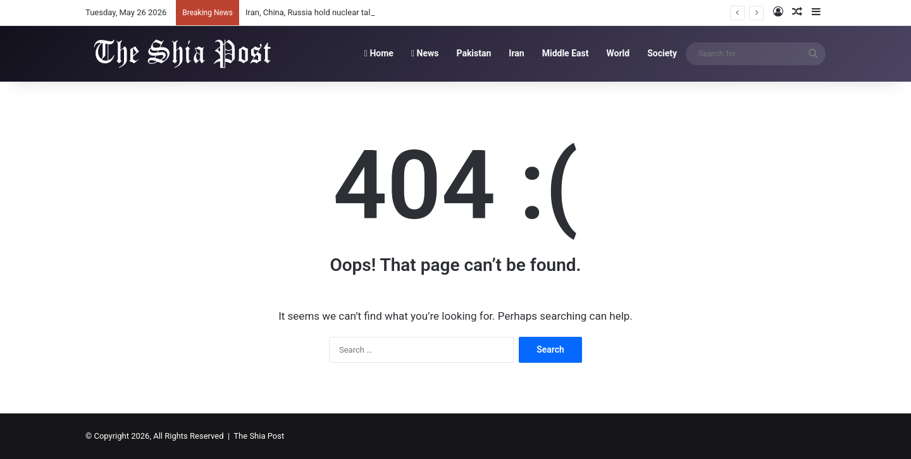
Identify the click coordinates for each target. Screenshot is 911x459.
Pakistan (473, 53)
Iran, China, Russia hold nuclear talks (312, 12)
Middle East (565, 53)
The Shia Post (258, 436)
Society (662, 53)
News (425, 53)
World (617, 53)
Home (379, 53)
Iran (516, 53)
